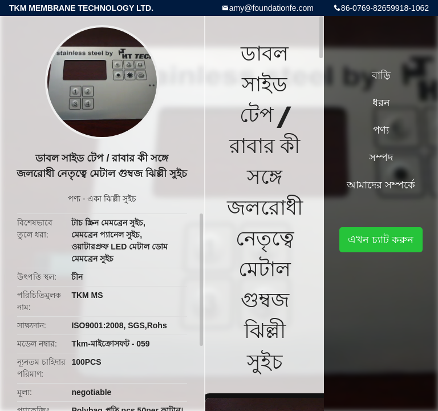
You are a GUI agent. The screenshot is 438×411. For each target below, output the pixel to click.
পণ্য (74, 198)
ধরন (381, 102)
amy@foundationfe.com (271, 8)
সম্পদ (381, 157)
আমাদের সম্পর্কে (381, 185)
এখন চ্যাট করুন (380, 239)
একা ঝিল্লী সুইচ (111, 198)
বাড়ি (381, 75)
